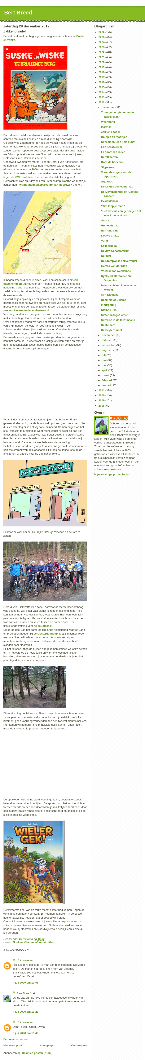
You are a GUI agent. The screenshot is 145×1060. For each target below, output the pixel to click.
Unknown (23, 960)
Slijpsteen (107, 167)
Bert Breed (18, 12)
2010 (101, 395)
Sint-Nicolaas (109, 294)
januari (106, 385)
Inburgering (108, 304)
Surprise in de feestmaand (118, 320)
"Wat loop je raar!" (113, 206)
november (109, 335)
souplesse (44, 625)
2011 (101, 390)
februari (107, 380)
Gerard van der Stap (114, 266)
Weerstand (108, 121)
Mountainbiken (45, 942)
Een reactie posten (15, 1039)
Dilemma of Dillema (113, 299)
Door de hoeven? (112, 162)
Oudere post (79, 1045)
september (109, 345)
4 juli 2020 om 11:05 (25, 982)
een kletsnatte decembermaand (29, 310)
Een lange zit (109, 230)
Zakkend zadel (110, 131)
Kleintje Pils (109, 310)
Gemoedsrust (110, 225)
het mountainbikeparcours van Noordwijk (45, 184)
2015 (101, 87)
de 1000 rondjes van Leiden (45, 169)
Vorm (104, 240)
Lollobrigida (109, 245)
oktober (107, 340)
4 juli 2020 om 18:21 (25, 1011)
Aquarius (107, 181)
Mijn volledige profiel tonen (111, 474)
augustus (108, 350)
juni (104, 360)
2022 (101, 52)
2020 (101, 62)
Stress (105, 220)
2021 (101, 57)
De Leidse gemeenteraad (117, 186)
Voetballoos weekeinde (116, 271)
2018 (101, 72)
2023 (101, 47)
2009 (101, 400)
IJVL (46, 532)
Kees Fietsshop (55, 921)
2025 (101, 37)
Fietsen (29, 942)
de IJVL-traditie (21, 177)
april (105, 370)
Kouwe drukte (110, 235)
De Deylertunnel (111, 330)
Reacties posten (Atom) (37, 1053)
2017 (101, 77)
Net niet (106, 255)
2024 (101, 42)
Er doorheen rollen (113, 152)
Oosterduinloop (48, 633)
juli (104, 355)
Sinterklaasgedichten (114, 315)
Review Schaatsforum (115, 250)
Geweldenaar (109, 201)
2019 (101, 67)
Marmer (106, 126)
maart (106, 375)
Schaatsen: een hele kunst (118, 141)
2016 (101, 82)
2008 (101, 405)
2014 (101, 92)
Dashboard (108, 325)
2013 (101, 97)
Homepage (46, 1045)
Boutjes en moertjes (114, 136)
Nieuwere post (12, 1045)
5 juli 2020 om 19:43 (25, 1033)
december (108, 107)
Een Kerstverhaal (112, 147)
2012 (101, 102)
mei (104, 365)
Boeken (18, 942)
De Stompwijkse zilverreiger (119, 260)
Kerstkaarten (109, 157)
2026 (101, 32)
